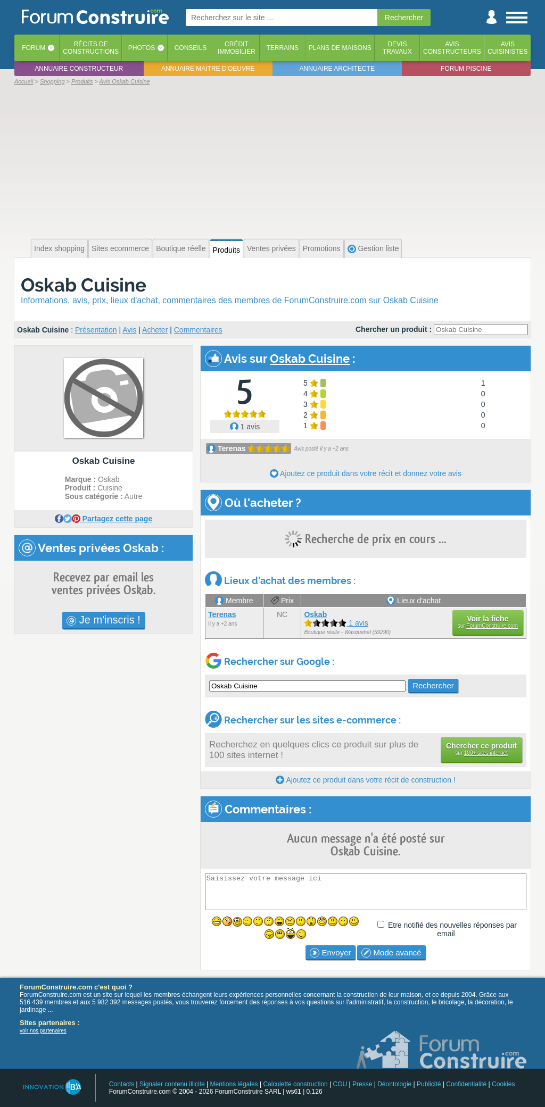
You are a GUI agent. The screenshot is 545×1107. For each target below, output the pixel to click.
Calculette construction (295, 1084)
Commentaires (198, 330)
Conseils (191, 48)
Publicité (429, 1084)
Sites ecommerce (120, 248)
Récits (91, 47)
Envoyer (330, 953)
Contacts (121, 1084)
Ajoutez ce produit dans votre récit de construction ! (365, 780)
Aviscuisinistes (507, 47)
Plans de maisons (340, 48)
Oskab (315, 614)
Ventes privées (271, 248)
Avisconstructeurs (452, 47)
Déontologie (394, 1084)
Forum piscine (466, 68)
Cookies (503, 1084)
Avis (129, 330)
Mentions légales (234, 1084)
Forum (33, 48)
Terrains (282, 48)
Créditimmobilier (236, 47)
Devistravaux (397, 47)
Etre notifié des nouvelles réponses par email (452, 929)
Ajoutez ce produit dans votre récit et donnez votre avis (365, 473)
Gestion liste (373, 248)
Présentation (96, 330)
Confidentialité (466, 1084)
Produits (226, 250)
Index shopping (59, 248)
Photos (141, 48)
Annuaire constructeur (79, 68)
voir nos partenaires (43, 1031)
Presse (362, 1084)
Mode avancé (391, 953)
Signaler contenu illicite (172, 1084)
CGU (340, 1084)
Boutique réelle (180, 248)
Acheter (155, 330)
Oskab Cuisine (83, 285)
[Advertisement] (272, 160)
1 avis (245, 426)
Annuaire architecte (337, 68)
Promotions (322, 248)
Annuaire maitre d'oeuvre (208, 68)
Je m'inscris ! (104, 620)
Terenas (232, 448)
